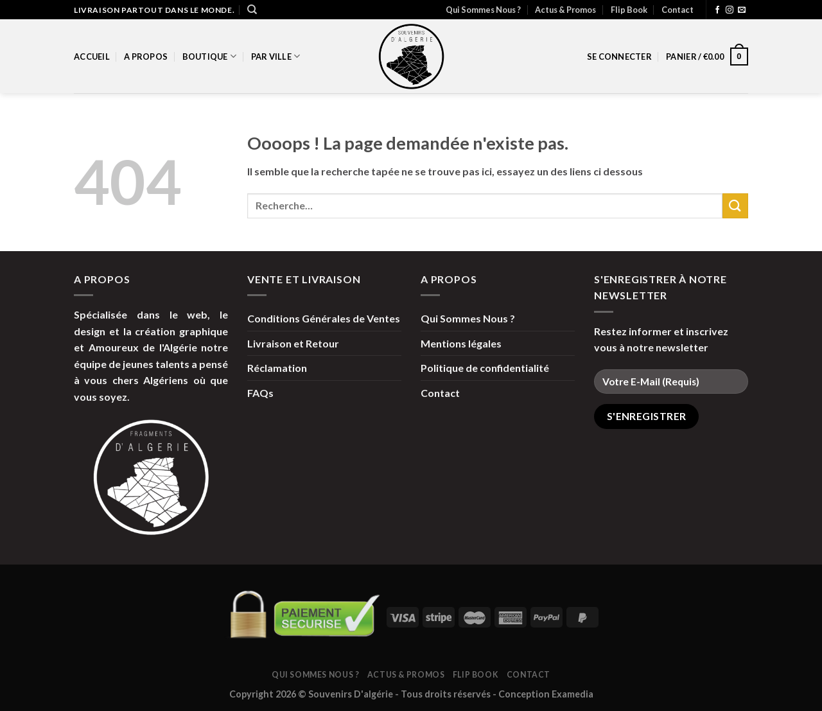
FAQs (260, 393)
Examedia (572, 694)
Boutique (209, 56)
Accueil (92, 56)
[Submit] (735, 205)
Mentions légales (461, 343)
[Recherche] (252, 10)
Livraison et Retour (293, 343)
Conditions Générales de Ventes (323, 318)
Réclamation (277, 368)
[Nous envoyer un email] (742, 10)
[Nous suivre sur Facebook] (717, 10)
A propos (146, 56)
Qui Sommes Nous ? (483, 9)
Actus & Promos (565, 9)
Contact (677, 9)
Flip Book (629, 9)
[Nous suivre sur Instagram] (729, 10)
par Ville (276, 56)
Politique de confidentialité (485, 368)
